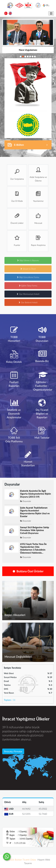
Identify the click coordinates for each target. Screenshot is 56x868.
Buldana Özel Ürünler (28, 571)
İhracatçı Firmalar (13, 751)
